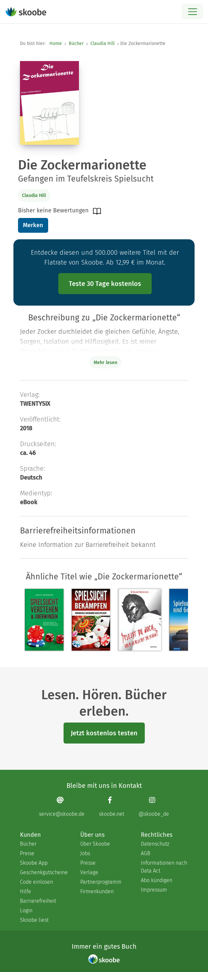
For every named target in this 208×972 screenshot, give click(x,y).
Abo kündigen (156, 880)
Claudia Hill (102, 43)
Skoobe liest (34, 920)
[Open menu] (192, 11)
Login (26, 910)
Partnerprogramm (101, 882)
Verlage (89, 872)
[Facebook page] (111, 806)
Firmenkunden (97, 891)
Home (55, 43)
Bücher (76, 43)
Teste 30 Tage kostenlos (105, 284)
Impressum (154, 890)
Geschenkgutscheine (43, 872)
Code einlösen (36, 882)
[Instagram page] (154, 806)
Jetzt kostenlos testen (104, 733)
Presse (88, 863)
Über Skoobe (95, 844)
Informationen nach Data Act (164, 867)
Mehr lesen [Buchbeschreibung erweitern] (105, 362)
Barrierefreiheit (38, 901)
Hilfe (25, 891)
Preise (27, 853)
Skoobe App (33, 863)
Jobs (85, 853)
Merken (33, 225)
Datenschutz (155, 844)
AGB (145, 853)
